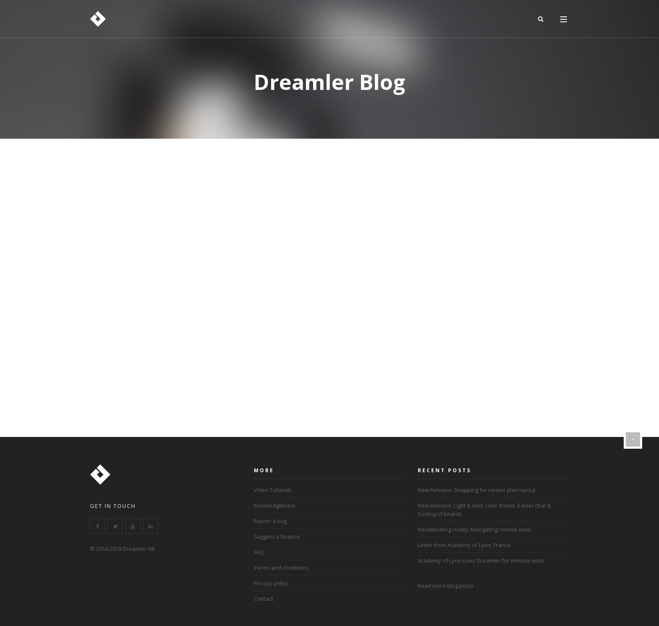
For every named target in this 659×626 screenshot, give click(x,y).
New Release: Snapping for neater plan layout (476, 490)
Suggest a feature (277, 536)
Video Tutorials (273, 490)
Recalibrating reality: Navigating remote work (474, 529)
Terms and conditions (281, 567)
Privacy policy (271, 583)
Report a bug (270, 521)
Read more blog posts (446, 585)
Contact (263, 598)
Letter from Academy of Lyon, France (464, 545)
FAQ (259, 552)
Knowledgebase (274, 505)
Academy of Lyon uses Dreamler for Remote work (481, 560)
